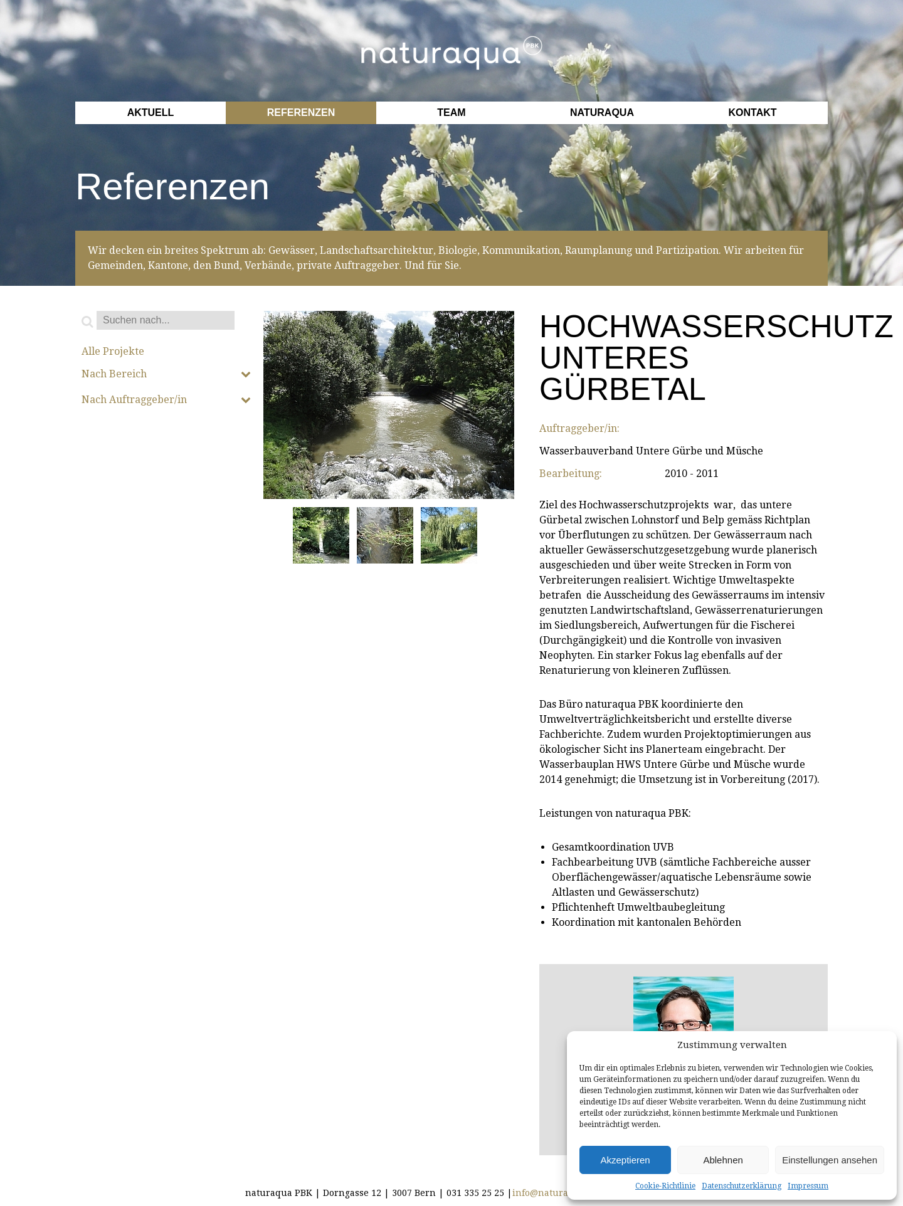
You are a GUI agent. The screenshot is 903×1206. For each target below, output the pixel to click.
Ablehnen (722, 1160)
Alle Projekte (113, 352)
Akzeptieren (625, 1160)
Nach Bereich (166, 374)
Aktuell (150, 112)
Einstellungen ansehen (829, 1160)
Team (451, 112)
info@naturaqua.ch (555, 1193)
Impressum (808, 1186)
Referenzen (301, 112)
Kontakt (752, 112)
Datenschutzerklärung (741, 1186)
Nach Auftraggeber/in (166, 400)
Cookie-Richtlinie (665, 1186)
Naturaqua (602, 112)
